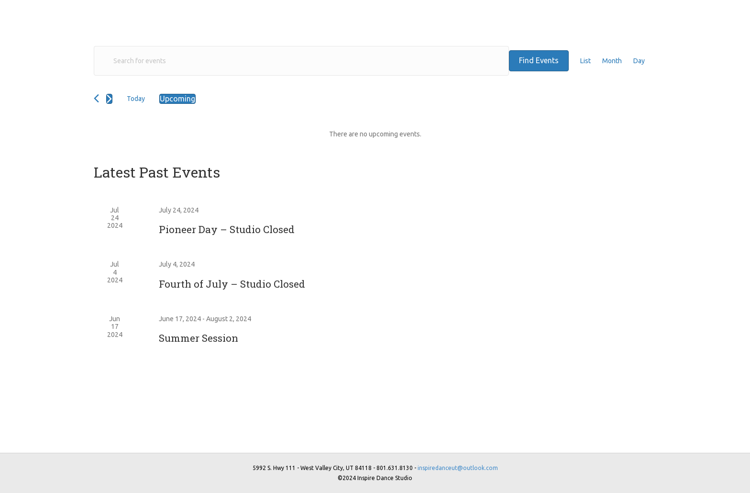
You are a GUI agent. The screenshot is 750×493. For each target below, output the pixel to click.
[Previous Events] (96, 98)
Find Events (539, 60)
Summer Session (198, 338)
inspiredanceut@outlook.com (458, 468)
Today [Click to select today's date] (136, 98)
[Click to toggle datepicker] (177, 99)
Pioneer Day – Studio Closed (227, 229)
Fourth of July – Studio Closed (232, 284)
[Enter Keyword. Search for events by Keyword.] (301, 61)
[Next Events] (109, 99)
